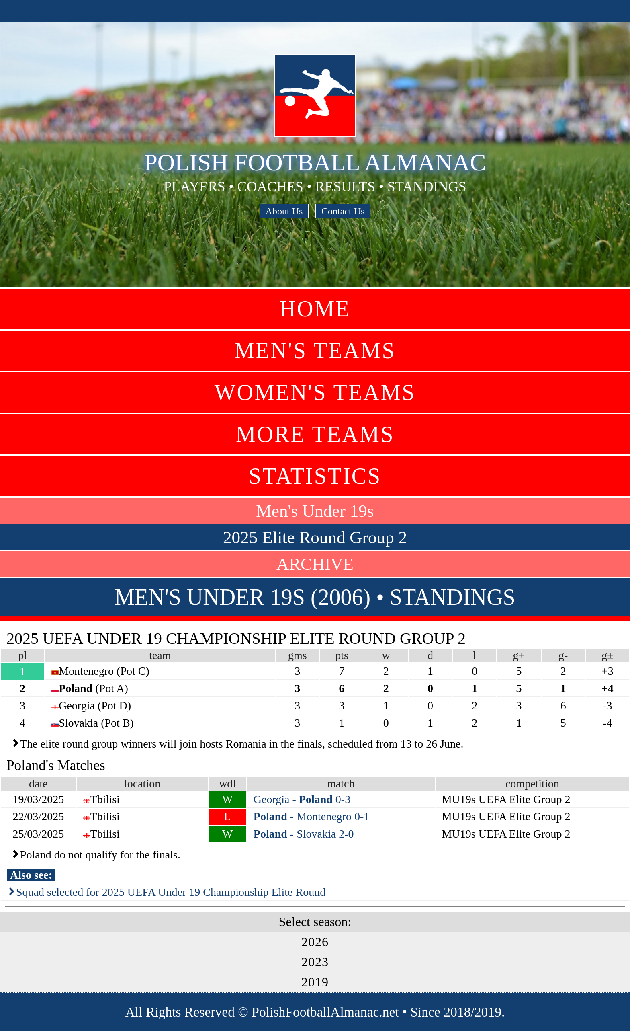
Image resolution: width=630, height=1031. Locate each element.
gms (297, 655)
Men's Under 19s (315, 510)
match (340, 783)
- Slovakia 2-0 (304, 834)
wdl (227, 783)
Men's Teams (314, 350)
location (142, 783)
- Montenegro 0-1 (312, 816)
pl (22, 655)
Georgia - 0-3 (302, 799)
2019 (315, 982)
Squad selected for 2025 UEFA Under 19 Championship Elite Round (170, 892)
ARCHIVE (315, 564)
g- (563, 655)
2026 (315, 941)
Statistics (315, 476)
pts (341, 655)
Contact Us (342, 211)
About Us (284, 211)
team (160, 655)
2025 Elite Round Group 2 (315, 537)
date (38, 783)
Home (315, 308)
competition (532, 783)
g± (607, 655)
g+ (519, 655)
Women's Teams (315, 392)
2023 (315, 962)
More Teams (315, 434)
